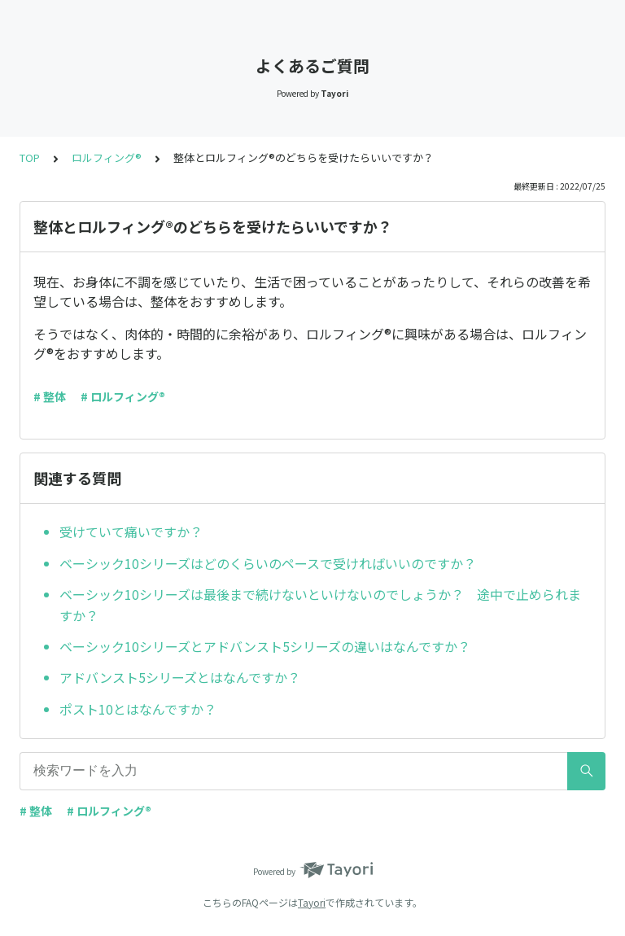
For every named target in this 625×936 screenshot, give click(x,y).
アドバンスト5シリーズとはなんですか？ (179, 677)
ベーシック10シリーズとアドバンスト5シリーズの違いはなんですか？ (264, 646)
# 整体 (49, 396)
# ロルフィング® (123, 396)
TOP (30, 157)
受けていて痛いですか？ (131, 531)
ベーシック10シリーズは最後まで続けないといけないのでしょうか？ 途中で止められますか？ (320, 604)
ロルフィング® (107, 157)
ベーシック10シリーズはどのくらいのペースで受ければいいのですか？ (267, 563)
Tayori (312, 902)
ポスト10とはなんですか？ (137, 709)
